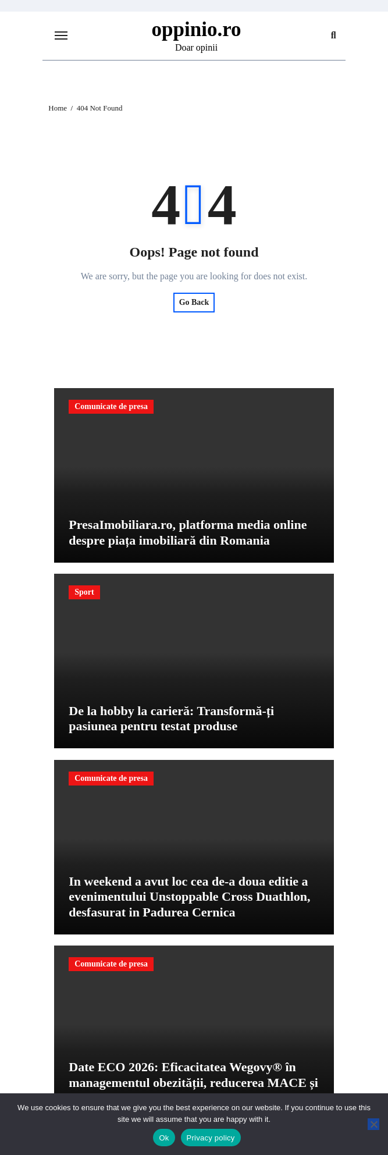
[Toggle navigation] (61, 35)
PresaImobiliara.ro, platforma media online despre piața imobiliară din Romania (188, 532)
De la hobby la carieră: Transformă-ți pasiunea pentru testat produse (171, 718)
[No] (373, 1124)
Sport (84, 592)
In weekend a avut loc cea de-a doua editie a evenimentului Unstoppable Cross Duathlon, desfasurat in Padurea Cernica (189, 896)
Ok (164, 1137)
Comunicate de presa (111, 406)
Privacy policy (211, 1137)
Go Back (194, 302)
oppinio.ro (196, 29)
